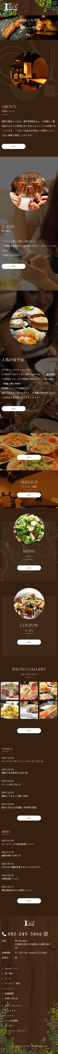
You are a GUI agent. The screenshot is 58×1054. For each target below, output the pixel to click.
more (13, 146)
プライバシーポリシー (15, 1031)
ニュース (9, 1016)
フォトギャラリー (13, 1006)
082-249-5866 (25, 934)
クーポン (9, 1026)
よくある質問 (11, 1021)
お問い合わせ (11, 998)
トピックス (10, 1011)
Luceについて (11, 968)
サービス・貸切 (12, 983)
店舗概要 (9, 993)
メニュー (9, 988)
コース (8, 979)
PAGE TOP (53, 947)
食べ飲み (9, 973)
